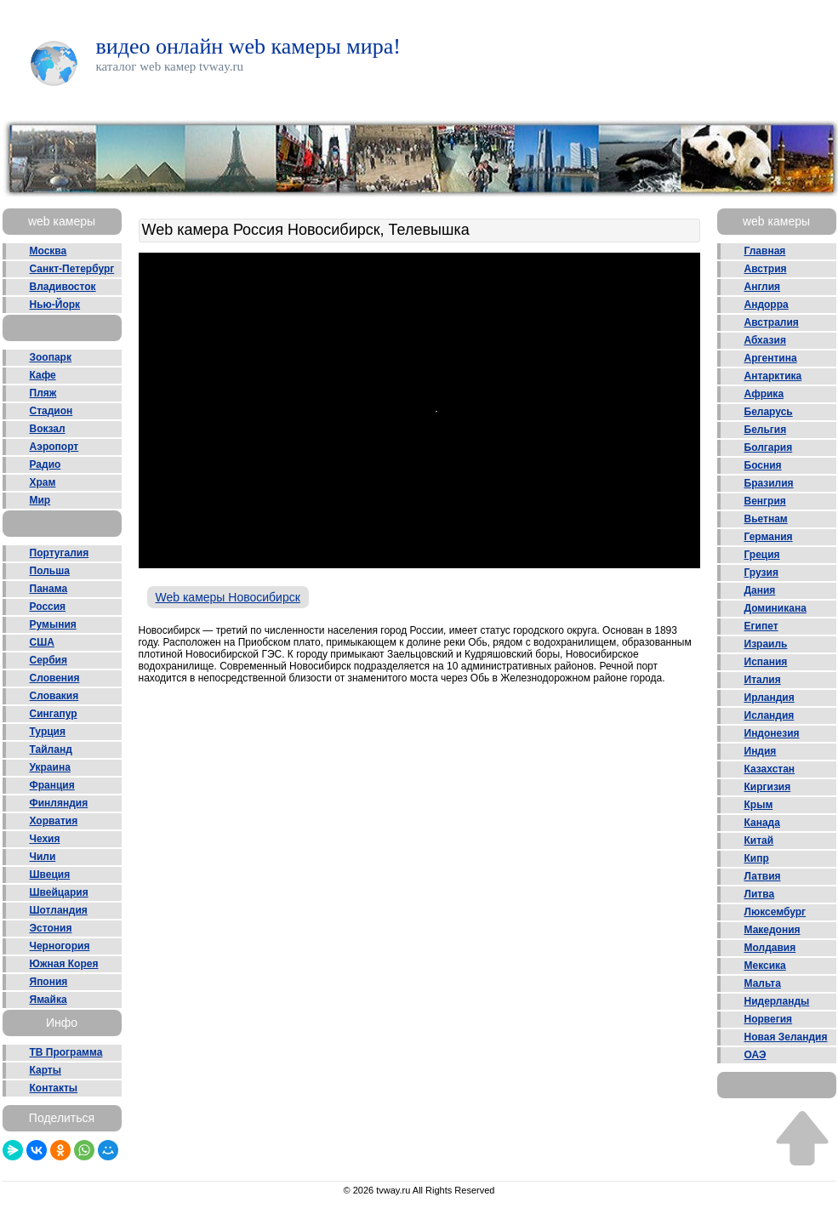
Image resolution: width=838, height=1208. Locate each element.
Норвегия (768, 1019)
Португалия (59, 553)
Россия (48, 607)
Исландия (769, 715)
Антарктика (773, 376)
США (42, 642)
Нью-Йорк (55, 305)
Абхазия (765, 340)
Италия (762, 680)
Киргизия (767, 787)
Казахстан (769, 769)
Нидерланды (777, 1001)
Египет (761, 626)
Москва (48, 251)
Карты (45, 1070)
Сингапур (53, 714)
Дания (760, 590)
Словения (55, 678)
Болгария (768, 447)
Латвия (762, 876)
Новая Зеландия (786, 1037)
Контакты (54, 1088)
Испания (766, 662)
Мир (40, 500)
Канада (762, 823)
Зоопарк (50, 357)
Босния (763, 465)
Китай (759, 840)
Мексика (765, 966)
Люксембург (775, 912)
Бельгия (765, 430)
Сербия (48, 660)
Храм (43, 482)
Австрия (765, 269)
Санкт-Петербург (72, 269)
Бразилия (769, 483)
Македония (772, 930)
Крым (758, 805)
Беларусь (768, 412)
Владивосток (63, 287)
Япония (49, 982)
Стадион (51, 411)
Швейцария (59, 892)
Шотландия (59, 910)
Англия (762, 287)
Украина (50, 767)
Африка (764, 394)
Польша (50, 571)
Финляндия (59, 803)
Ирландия (769, 698)
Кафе (43, 375)
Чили (43, 857)
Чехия (45, 839)
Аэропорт (54, 447)
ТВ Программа (66, 1052)
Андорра (766, 305)
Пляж (43, 393)
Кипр (756, 858)
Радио (45, 464)
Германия (768, 537)
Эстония (51, 928)
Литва (759, 894)
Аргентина (770, 358)
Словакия (54, 696)
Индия (760, 751)
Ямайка (48, 1000)
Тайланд (51, 749)
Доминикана (775, 608)
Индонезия (772, 733)
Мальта (762, 983)
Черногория (60, 946)
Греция (762, 555)
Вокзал (48, 429)
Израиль (766, 644)
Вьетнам (766, 519)
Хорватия (54, 821)
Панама (49, 589)
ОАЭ (755, 1055)
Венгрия (765, 501)
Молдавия (770, 948)
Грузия (761, 572)
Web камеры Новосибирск (228, 597)
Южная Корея (64, 964)
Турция (48, 732)
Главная (765, 251)
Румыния (53, 624)
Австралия (771, 322)
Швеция (50, 874)
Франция (52, 785)
